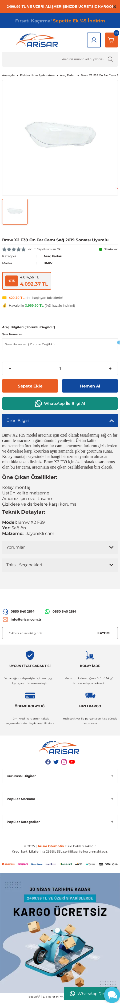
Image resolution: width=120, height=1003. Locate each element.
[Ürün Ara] (60, 59)
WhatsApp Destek (90, 994)
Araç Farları (52, 256)
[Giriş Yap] (94, 40)
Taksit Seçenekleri (24, 564)
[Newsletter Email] (60, 633)
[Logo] (38, 40)
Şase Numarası (12, 334)
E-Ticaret (49, 996)
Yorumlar (15, 547)
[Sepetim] (111, 40)
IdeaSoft (34, 996)
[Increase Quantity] (110, 368)
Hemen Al (90, 386)
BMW (48, 263)
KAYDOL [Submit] (104, 633)
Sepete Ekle (30, 386)
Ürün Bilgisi (17, 420)
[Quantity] (60, 368)
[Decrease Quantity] (9, 368)
